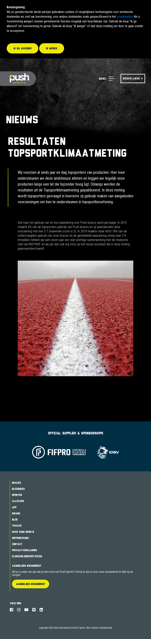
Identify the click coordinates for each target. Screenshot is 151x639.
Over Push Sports (23, 531)
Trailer (17, 525)
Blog (14, 519)
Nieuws (16, 513)
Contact (17, 544)
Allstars (18, 501)
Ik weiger (51, 48)
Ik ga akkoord (22, 48)
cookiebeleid (125, 16)
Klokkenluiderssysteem (27, 556)
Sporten (17, 494)
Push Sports (18, 78)
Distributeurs (20, 538)
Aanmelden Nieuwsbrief (26, 565)
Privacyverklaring (24, 550)
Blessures (18, 488)
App (14, 507)
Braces (16, 482)
